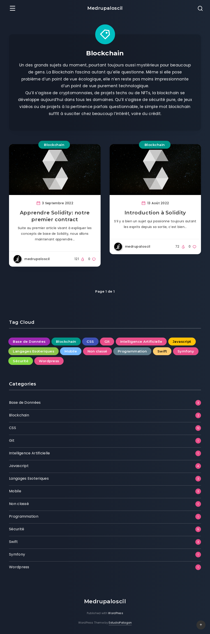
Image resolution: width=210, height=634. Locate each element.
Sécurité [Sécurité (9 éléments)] (20, 361)
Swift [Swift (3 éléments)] (162, 351)
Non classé (19, 503)
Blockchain (54, 145)
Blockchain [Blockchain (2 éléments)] (66, 341)
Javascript (19, 465)
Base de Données (25, 402)
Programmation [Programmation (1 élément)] (132, 351)
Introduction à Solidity (155, 213)
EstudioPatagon (120, 623)
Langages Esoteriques (29, 478)
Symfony (17, 554)
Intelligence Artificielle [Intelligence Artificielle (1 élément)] (141, 341)
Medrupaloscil (105, 8)
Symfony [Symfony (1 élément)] (186, 351)
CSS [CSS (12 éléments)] (90, 341)
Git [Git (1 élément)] (107, 341)
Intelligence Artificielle (29, 453)
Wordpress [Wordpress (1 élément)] (49, 361)
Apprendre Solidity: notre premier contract (55, 216)
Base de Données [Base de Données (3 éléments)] (29, 341)
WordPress (115, 613)
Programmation (23, 516)
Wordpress (19, 567)
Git (11, 440)
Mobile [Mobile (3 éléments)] (71, 351)
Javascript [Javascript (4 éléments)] (182, 341)
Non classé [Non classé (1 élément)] (97, 351)
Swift (13, 541)
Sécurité (16, 529)
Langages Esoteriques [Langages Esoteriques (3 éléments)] (33, 351)
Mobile (15, 491)
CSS (12, 427)
